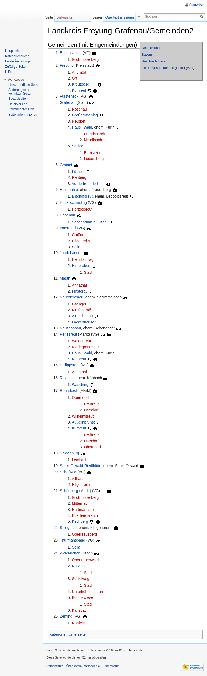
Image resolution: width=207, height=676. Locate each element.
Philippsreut (70, 365)
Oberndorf (80, 397)
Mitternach (80, 503)
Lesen (97, 17)
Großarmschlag (85, 115)
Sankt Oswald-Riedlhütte (80, 466)
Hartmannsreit (84, 509)
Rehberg (79, 177)
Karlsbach (80, 610)
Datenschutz (54, 665)
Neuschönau (70, 328)
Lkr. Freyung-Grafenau (158, 68)
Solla (76, 247)
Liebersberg (94, 158)
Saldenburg (69, 453)
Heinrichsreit (94, 134)
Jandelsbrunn (71, 253)
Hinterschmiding (73, 202)
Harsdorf (91, 410)
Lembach (80, 460)
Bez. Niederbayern (155, 61)
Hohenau (67, 215)
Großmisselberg (85, 59)
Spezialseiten (17, 99)
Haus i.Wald (82, 127)
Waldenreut (81, 341)
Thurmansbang (72, 540)
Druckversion (17, 104)
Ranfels (78, 623)
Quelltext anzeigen (119, 17)
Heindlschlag (83, 259)
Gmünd (78, 235)
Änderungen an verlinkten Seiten (20, 91)
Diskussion (64, 17)
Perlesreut (68, 334)
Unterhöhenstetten (87, 591)
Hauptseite (12, 51)
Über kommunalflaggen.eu (83, 665)
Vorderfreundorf (85, 184)
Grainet (66, 165)
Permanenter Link (21, 109)
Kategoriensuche (17, 56)
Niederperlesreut (86, 347)
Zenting (66, 616)
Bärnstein (92, 153)
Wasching (80, 384)
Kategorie (57, 634)
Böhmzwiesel (83, 597)
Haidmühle (69, 189)
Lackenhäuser (84, 322)
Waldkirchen (70, 553)
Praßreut (91, 404)
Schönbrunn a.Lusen (89, 222)
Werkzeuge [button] (16, 79)
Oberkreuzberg (84, 534)
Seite (49, 17)
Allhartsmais (82, 478)
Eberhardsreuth (85, 515)
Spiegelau (68, 527)
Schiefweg (80, 579)
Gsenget (79, 304)
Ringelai (67, 378)
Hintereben (81, 266)
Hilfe (8, 72)
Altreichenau (82, 316)
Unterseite (77, 634)
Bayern (147, 54)
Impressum (112, 665)
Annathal (79, 285)
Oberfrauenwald (85, 560)
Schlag (78, 146)
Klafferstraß (81, 310)
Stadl (88, 272)
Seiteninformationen (22, 114)
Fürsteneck (69, 96)
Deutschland (151, 48)
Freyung (67, 65)
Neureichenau (71, 297)
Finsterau (80, 291)
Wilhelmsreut (83, 416)
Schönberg (69, 491)
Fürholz (78, 171)
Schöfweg (68, 472)
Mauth (65, 278)
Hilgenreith (81, 241)
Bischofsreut (82, 196)
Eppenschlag (71, 53)
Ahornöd (79, 72)
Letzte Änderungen (18, 61)
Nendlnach (93, 140)
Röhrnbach (69, 390)
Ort (74, 78)
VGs (190, 68)
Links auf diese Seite (23, 85)
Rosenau (79, 109)
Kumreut (79, 90)
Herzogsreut (82, 209)
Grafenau (67, 102)
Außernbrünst (83, 422)
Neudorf (78, 121)
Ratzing (78, 566)
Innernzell (68, 228)
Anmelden (196, 4)
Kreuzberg (80, 84)
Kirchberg (80, 521)
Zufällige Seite (15, 67)
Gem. (180, 68)
